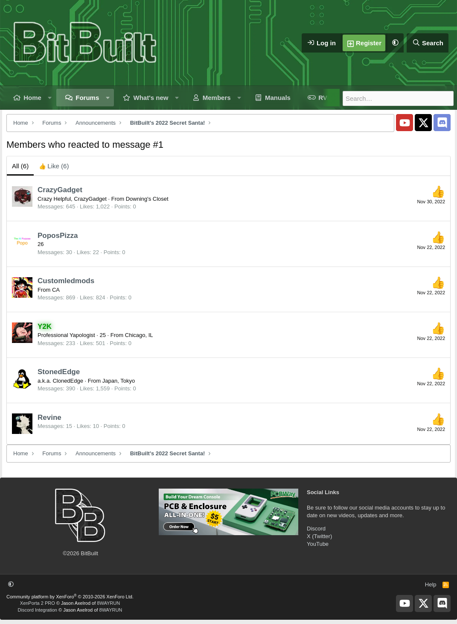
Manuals (278, 97)
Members (217, 97)
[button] (395, 43)
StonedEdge (59, 372)
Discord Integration (37, 609)
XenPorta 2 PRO (37, 603)
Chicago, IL (139, 335)
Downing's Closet (147, 199)
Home (32, 97)
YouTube (318, 544)
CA (56, 290)
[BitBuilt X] (423, 122)
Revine (49, 417)
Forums (87, 97)
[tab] (54, 166)
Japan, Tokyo (118, 381)
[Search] (427, 43)
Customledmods (66, 281)
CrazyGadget (60, 190)
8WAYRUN (108, 603)
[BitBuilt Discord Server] (442, 122)
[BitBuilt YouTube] (404, 122)
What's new (151, 97)
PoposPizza (58, 235)
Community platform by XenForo (70, 596)
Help (431, 584)
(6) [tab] (20, 166)
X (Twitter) (319, 536)
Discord (316, 528)
